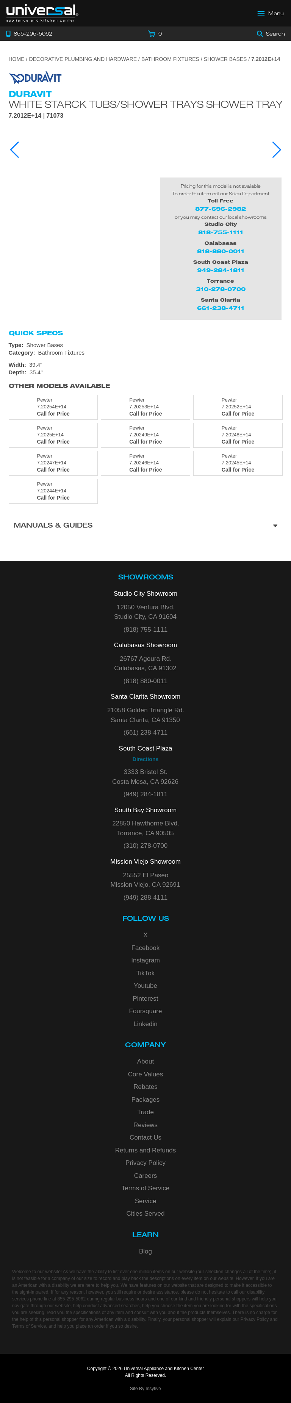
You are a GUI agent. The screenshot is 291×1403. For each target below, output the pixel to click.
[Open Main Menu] (271, 13)
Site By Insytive (145, 1388)
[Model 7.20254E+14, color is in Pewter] (53, 407)
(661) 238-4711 (145, 732)
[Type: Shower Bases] (146, 345)
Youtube (145, 985)
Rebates (145, 1086)
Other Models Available (59, 386)
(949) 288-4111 (145, 897)
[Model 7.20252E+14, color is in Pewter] (238, 407)
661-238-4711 (220, 307)
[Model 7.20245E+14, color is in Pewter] (238, 463)
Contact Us (145, 1137)
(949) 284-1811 (145, 794)
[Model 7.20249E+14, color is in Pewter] (145, 435)
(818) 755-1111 (145, 629)
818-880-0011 (220, 251)
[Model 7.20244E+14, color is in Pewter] (53, 491)
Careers (145, 1175)
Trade (145, 1112)
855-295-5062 (71, 1299)
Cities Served (145, 1213)
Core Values (145, 1074)
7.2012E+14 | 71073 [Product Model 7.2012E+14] (36, 116)
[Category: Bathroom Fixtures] (146, 353)
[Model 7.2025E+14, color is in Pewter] (53, 435)
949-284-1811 (220, 270)
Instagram (145, 960)
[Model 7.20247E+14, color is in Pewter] (53, 463)
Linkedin (145, 1024)
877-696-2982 (220, 208)
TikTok (145, 973)
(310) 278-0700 (145, 845)
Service (145, 1201)
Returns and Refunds (145, 1150)
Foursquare (145, 1011)
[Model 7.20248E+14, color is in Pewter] (238, 435)
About (145, 1061)
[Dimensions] (146, 368)
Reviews (145, 1125)
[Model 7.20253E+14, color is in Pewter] (145, 407)
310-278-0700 (221, 289)
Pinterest (145, 998)
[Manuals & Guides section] (146, 526)
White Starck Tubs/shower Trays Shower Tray (146, 104)
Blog (145, 1251)
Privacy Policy (145, 1162)
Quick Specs (36, 333)
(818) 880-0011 (145, 681)
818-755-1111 (220, 232)
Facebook (145, 947)
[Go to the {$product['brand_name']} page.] (35, 77)
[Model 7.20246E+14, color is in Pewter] (145, 463)
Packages (145, 1099)
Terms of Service (146, 1188)
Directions (145, 759)
